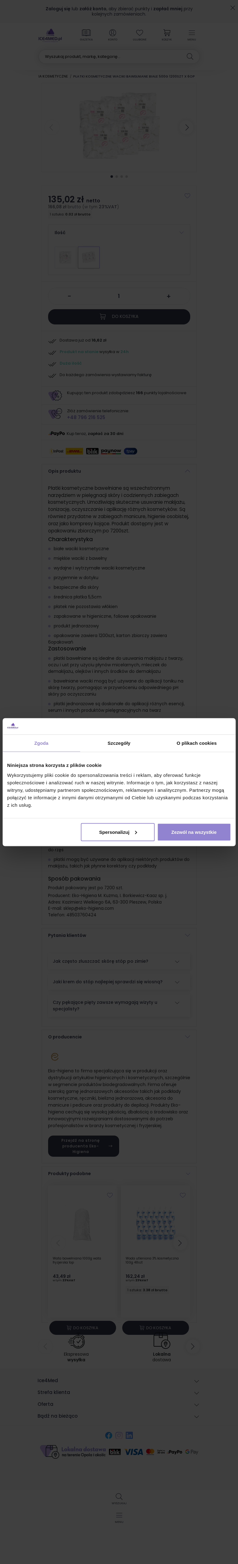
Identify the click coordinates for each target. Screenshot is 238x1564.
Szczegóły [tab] (119, 743)
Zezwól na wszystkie (194, 831)
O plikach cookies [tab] (197, 743)
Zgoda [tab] (41, 743)
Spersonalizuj (118, 831)
